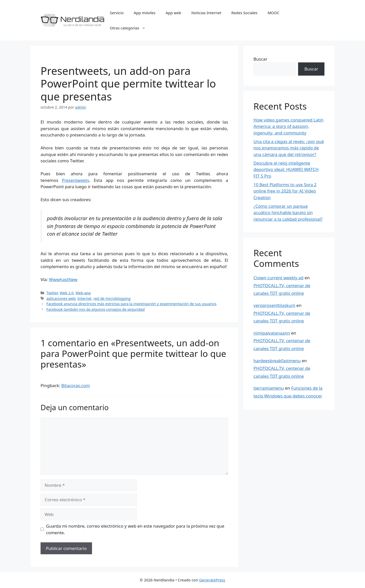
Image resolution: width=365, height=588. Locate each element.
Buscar (260, 59)
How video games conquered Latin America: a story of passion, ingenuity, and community (288, 126)
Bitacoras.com (75, 385)
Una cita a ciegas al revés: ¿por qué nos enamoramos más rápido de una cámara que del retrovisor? (288, 148)
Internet (85, 298)
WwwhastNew (63, 279)
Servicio (117, 12)
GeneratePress (212, 579)
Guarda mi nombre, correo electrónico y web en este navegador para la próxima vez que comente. (135, 529)
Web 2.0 (67, 292)
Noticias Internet (206, 12)
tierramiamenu (268, 388)
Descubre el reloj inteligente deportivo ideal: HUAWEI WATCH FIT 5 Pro (286, 169)
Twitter (52, 292)
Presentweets (75, 180)
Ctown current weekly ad (278, 278)
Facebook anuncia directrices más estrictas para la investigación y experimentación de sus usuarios (131, 303)
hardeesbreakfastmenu (277, 361)
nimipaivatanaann (271, 333)
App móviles (145, 12)
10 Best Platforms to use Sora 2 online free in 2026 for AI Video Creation (285, 191)
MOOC (274, 12)
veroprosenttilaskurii (274, 305)
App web (173, 12)
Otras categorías (130, 28)
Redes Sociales (244, 12)
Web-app (83, 292)
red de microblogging (112, 298)
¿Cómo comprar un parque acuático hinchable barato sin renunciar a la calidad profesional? (287, 212)
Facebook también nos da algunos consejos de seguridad (95, 309)
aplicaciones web (61, 298)
